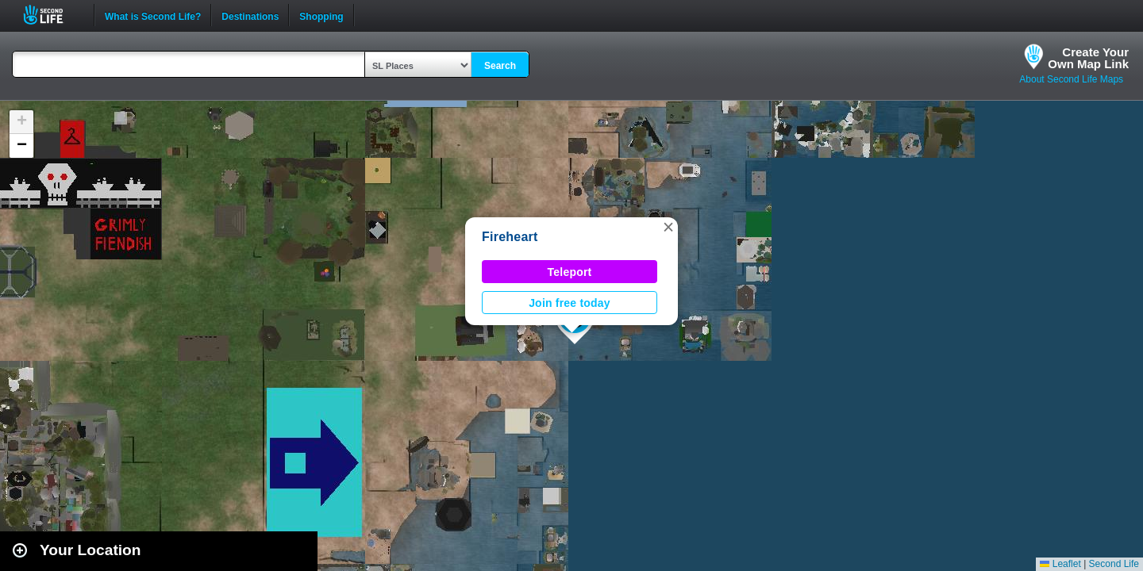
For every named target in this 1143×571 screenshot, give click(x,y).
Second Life (52, 14)
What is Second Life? (153, 15)
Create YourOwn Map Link (1088, 58)
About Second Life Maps (1071, 79)
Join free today (569, 303)
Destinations (250, 15)
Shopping (321, 15)
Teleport (570, 272)
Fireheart (510, 236)
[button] (668, 226)
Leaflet (1060, 563)
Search (500, 65)
